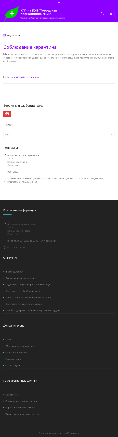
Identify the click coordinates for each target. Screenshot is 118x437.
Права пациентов (14, 365)
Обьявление (12, 394)
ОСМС (8, 339)
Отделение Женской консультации (23, 303)
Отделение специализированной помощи (27, 284)
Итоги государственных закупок (22, 414)
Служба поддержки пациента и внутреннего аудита (32, 310)
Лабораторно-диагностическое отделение (28, 297)
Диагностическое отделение (20, 278)
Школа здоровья (14, 271)
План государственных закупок (22, 401)
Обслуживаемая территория (20, 346)
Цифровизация (13, 358)
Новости (34, 77)
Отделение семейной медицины (22, 291)
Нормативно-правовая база (20, 407)
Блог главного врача (16, 352)
